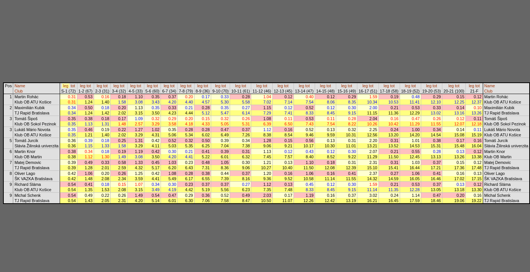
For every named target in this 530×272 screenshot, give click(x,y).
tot (73, 85)
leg (65, 85)
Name (19, 85)
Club (18, 91)
